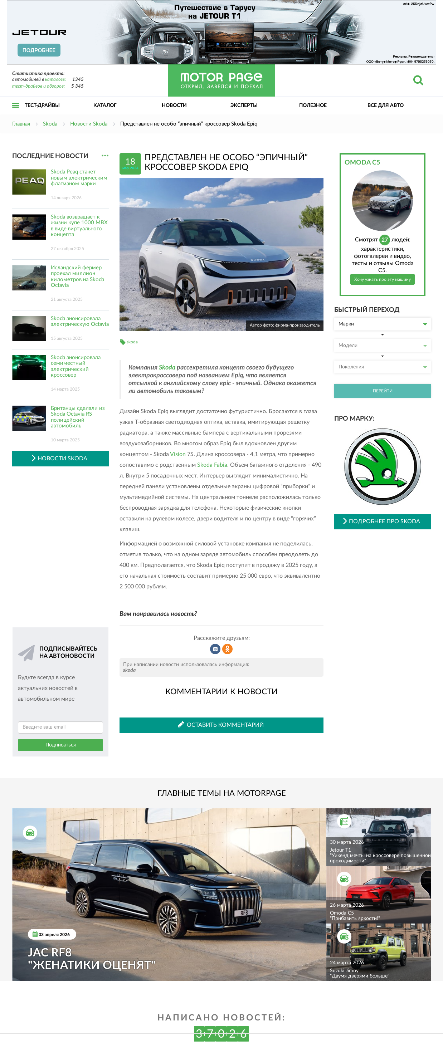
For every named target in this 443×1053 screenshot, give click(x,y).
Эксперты (244, 105)
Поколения (383, 366)
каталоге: (55, 79)
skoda (132, 342)
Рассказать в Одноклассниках (227, 649)
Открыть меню (15, 113)
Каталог (105, 105)
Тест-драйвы (42, 105)
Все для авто (385, 105)
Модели (383, 345)
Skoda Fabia (212, 465)
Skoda (167, 367)
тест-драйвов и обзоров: (38, 86)
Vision (178, 454)
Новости (174, 105)
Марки (383, 324)
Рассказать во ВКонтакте (215, 649)
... (105, 155)
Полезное (313, 105)
